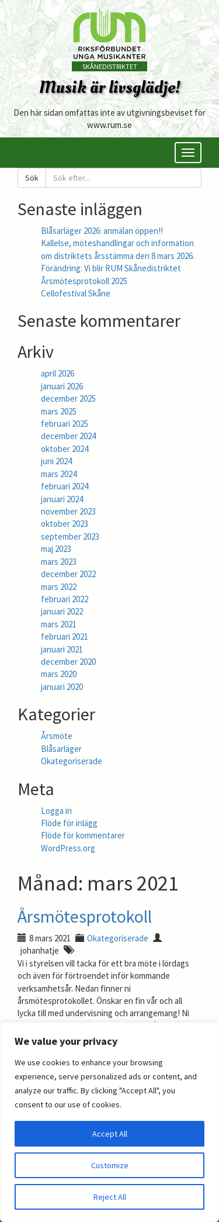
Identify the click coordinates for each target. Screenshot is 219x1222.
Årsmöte (56, 735)
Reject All (109, 1197)
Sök (32, 177)
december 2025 (68, 398)
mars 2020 (59, 673)
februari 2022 (64, 599)
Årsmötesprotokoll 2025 (84, 280)
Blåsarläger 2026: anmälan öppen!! (102, 230)
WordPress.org (68, 848)
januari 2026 (62, 386)
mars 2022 (59, 586)
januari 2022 (62, 611)
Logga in (56, 810)
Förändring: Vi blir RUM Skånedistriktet (111, 268)
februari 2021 (64, 636)
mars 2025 (59, 411)
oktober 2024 (64, 448)
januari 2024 (62, 499)
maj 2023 (56, 548)
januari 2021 (62, 649)
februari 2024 (64, 486)
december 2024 (68, 435)
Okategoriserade (71, 761)
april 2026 (57, 373)
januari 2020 (62, 686)
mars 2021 (59, 624)
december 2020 (68, 661)
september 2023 (70, 536)
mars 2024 (59, 473)
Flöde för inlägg (69, 823)
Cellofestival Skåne (75, 293)
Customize (109, 1165)
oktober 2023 (64, 523)
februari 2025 (64, 423)
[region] (109, 1122)
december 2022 (68, 573)
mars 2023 (59, 561)
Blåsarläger (61, 748)
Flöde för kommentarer (83, 835)
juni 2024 (56, 461)
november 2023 (68, 511)
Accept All (109, 1133)
